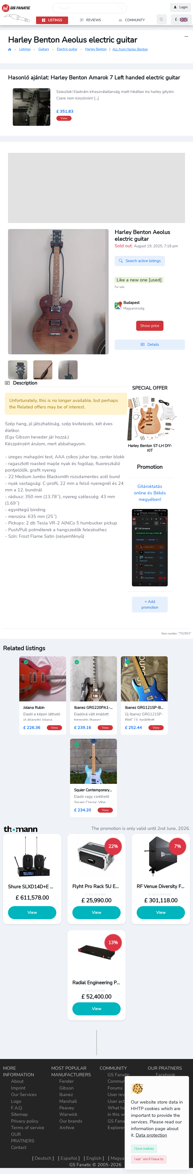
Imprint (18, 1088)
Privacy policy (24, 1121)
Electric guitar (67, 49)
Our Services (24, 1095)
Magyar (118, 1158)
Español (69, 1158)
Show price (149, 325)
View (32, 912)
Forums (115, 1088)
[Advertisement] (96, 188)
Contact (18, 1147)
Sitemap (19, 1114)
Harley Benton (95, 49)
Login (180, 7)
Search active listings (140, 260)
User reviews (121, 1095)
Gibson (66, 1088)
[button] (181, 19)
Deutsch (43, 1158)
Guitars (43, 49)
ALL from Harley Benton (130, 49)
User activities (122, 1101)
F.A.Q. (17, 1108)
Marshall (68, 1101)
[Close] (144, 1148)
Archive (66, 1128)
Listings (25, 49)
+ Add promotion (149, 604)
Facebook (165, 1075)
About (17, 1081)
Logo (16, 1101)
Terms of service (27, 1128)
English (93, 1158)
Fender (66, 1081)
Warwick (68, 1114)
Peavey (66, 1108)
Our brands (70, 1121)
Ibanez (66, 1095)
